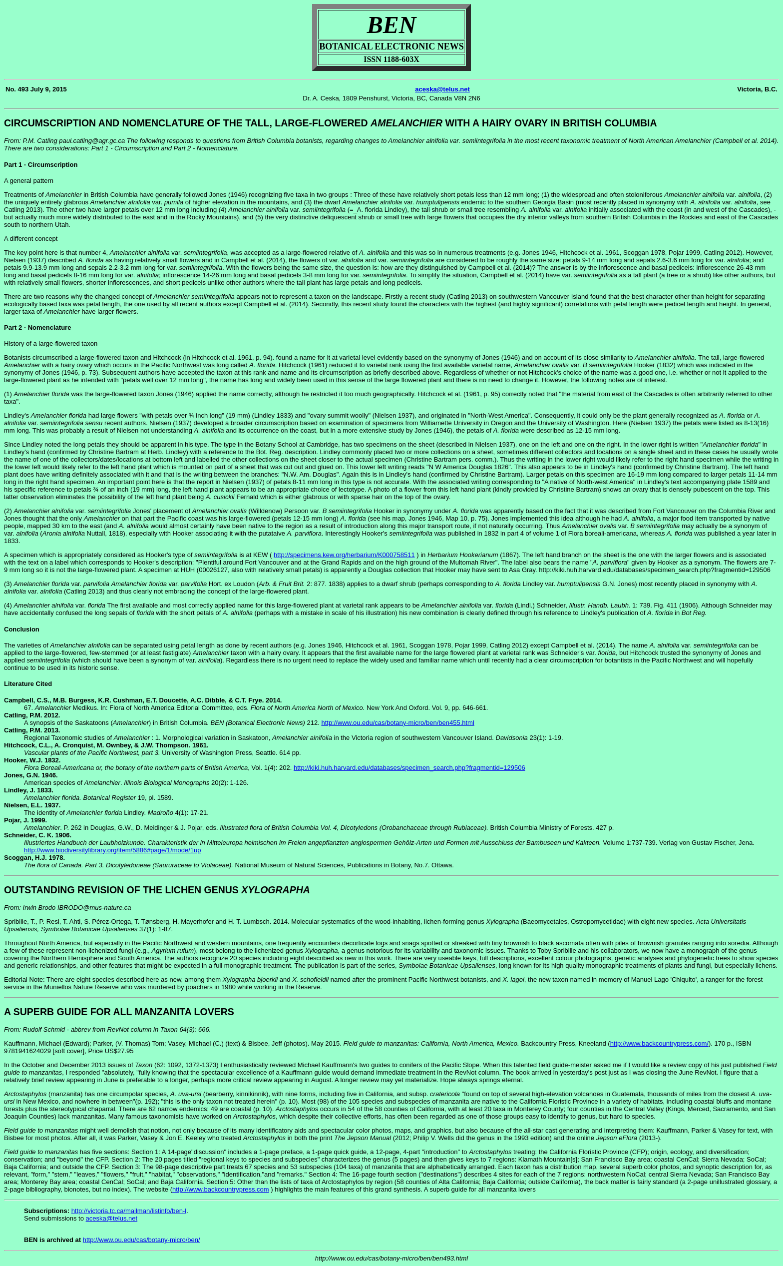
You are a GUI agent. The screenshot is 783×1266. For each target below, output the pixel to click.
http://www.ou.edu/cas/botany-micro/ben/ (141, 1240)
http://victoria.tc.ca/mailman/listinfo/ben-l (128, 1211)
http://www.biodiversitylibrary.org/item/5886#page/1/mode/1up (112, 850)
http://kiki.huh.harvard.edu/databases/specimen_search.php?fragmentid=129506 (409, 767)
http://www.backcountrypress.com (220, 1189)
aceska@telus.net (442, 89)
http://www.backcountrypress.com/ (659, 1043)
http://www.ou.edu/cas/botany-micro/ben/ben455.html (397, 722)
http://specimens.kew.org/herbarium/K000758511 (344, 555)
